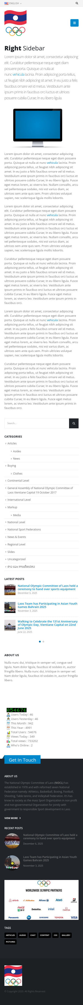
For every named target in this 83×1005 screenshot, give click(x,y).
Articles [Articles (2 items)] (10, 935)
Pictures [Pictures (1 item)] (10, 942)
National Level (16, 522)
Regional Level (16, 544)
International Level (19, 500)
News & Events (17, 537)
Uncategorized (16, 559)
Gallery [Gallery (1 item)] (66, 935)
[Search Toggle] (77, 3)
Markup (12, 507)
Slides (11, 552)
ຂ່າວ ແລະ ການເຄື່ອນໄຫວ (21, 567)
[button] (40, 642)
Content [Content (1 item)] (44, 935)
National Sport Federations (24, 529)
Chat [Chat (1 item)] (32, 935)
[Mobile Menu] (74, 23)
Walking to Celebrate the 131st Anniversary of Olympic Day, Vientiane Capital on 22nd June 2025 (48, 624)
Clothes (17, 473)
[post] (9, 589)
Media (17, 515)
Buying (12, 466)
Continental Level (18, 480)
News (16, 458)
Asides (17, 451)
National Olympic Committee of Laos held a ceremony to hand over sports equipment (48, 587)
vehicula (18, 74)
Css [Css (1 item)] (55, 935)
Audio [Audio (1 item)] (22, 935)
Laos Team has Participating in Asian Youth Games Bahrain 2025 (47, 605)
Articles (12, 443)
